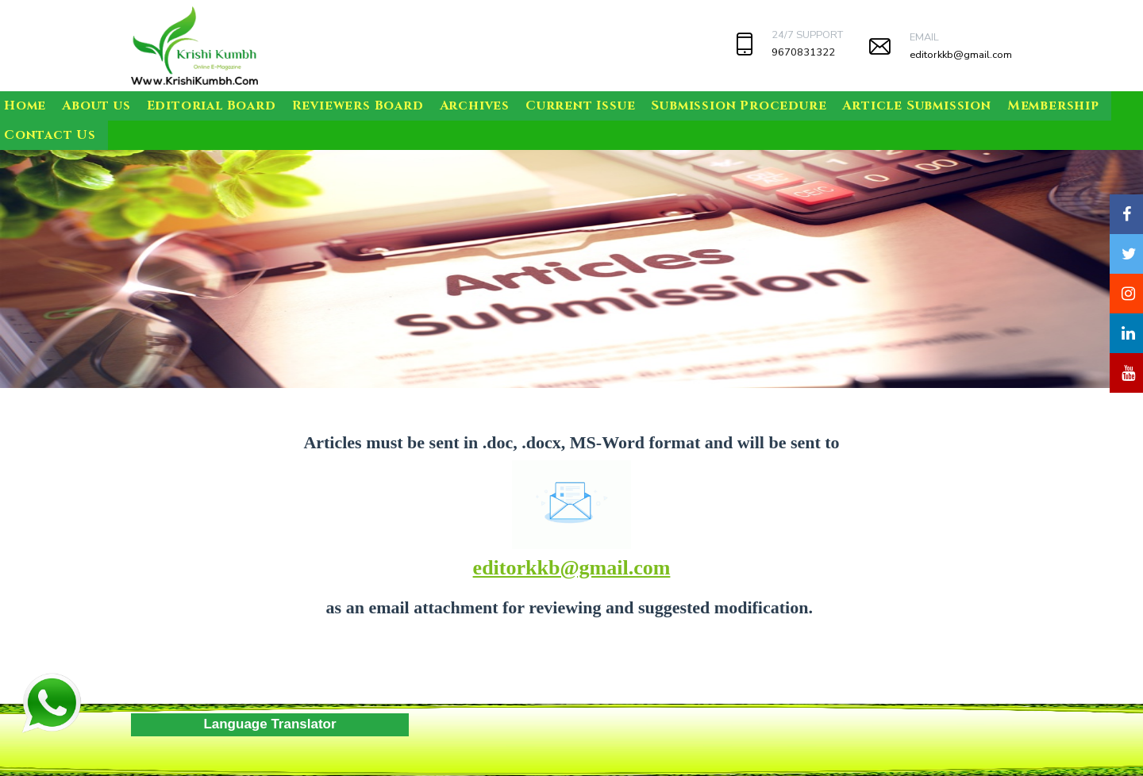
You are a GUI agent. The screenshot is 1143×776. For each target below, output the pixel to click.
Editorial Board (211, 105)
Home (25, 105)
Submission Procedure (738, 105)
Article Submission (916, 105)
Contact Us (50, 135)
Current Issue (580, 105)
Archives (475, 105)
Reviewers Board (358, 105)
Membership (1053, 105)
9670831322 (803, 52)
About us (96, 105)
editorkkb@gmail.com (961, 55)
